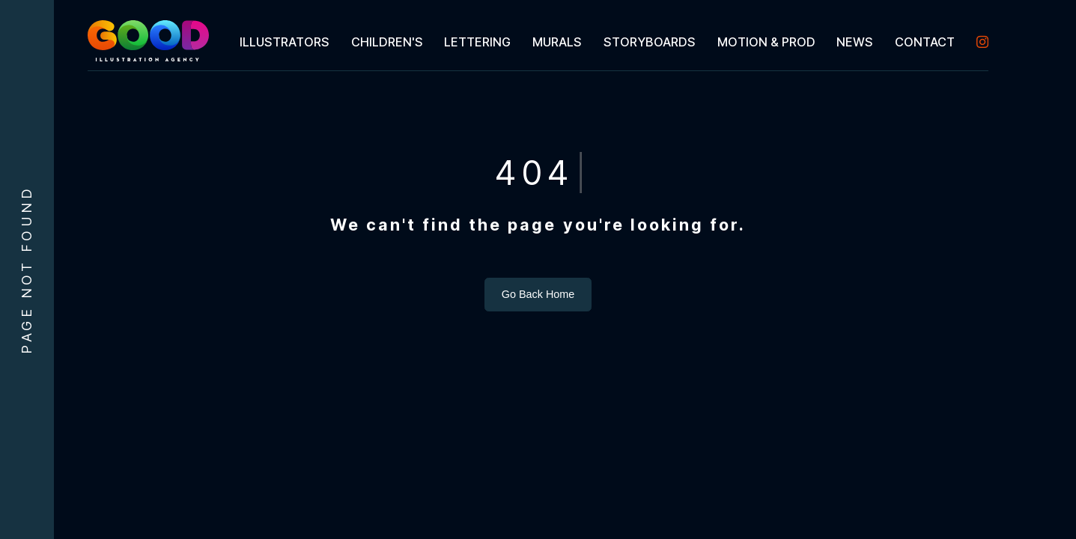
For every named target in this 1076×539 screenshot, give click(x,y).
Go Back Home (538, 294)
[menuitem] (284, 42)
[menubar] (608, 42)
